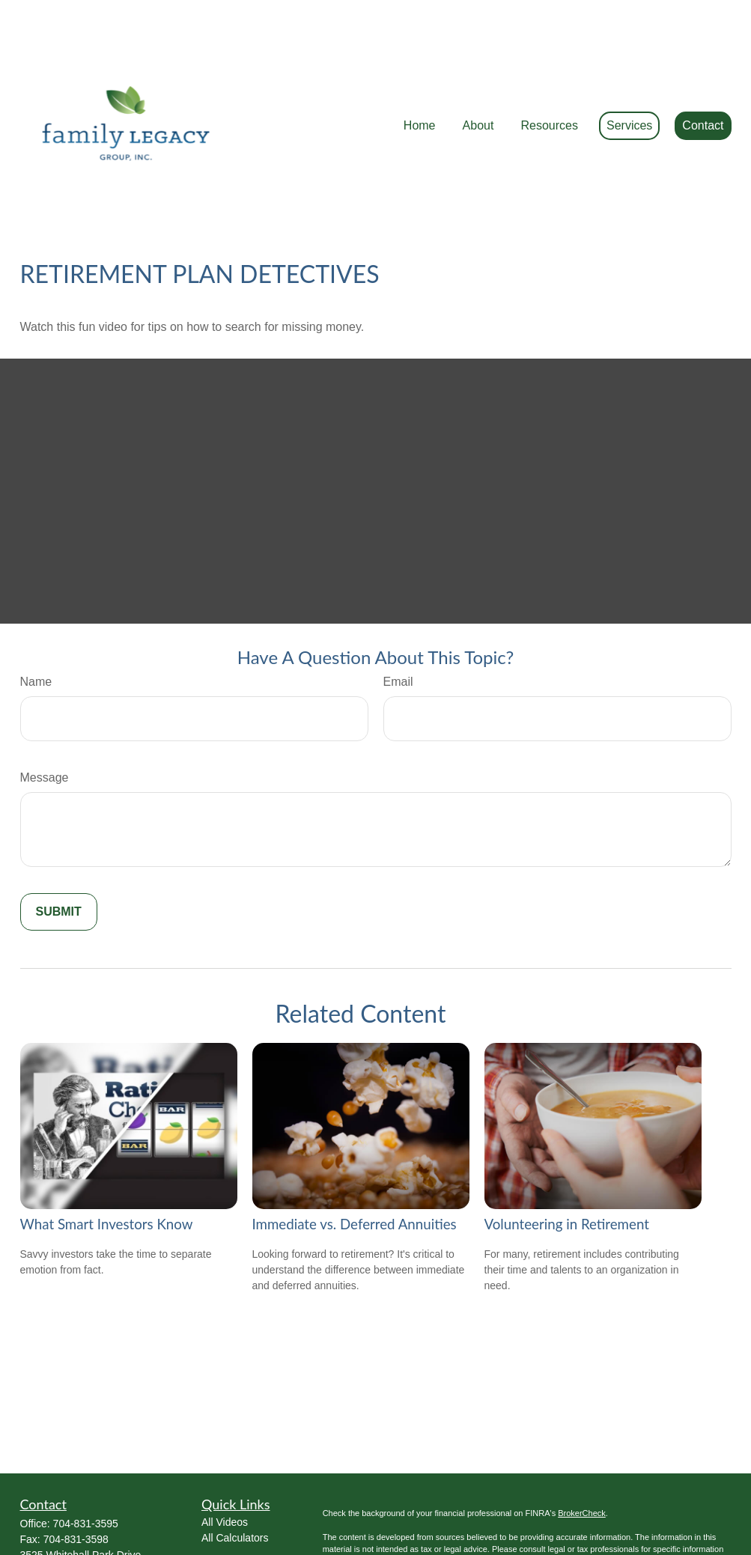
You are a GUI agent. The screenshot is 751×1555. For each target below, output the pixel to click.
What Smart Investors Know (106, 1156)
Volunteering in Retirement (566, 1156)
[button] (420, 81)
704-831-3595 (85, 1456)
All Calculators (234, 1470)
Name (36, 614)
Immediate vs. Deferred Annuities (354, 1156)
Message (44, 710)
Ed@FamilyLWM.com (70, 1533)
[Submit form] (58, 844)
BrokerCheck (582, 1445)
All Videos (224, 1455)
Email (398, 614)
